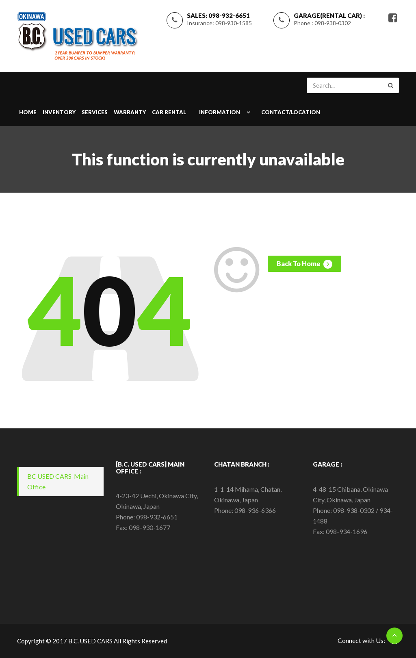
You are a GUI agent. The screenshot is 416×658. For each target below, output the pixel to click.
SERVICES (95, 112)
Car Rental (169, 112)
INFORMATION (219, 112)
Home (28, 112)
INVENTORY (59, 112)
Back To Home (304, 264)
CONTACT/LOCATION (290, 112)
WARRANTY (130, 112)
